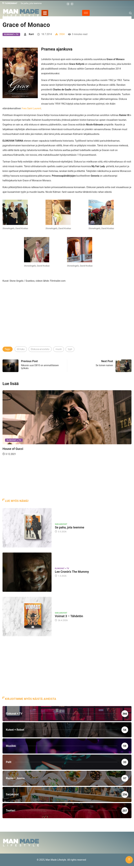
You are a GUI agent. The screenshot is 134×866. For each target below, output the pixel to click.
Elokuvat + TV (11, 34)
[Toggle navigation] (44, 12)
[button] (68, 4)
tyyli (70, 349)
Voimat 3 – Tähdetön (69, 616)
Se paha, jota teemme (31, 3)
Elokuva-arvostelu (40, 349)
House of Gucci (13, 449)
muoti (59, 349)
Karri (31, 34)
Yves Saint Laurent (31, 108)
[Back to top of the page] (129, 859)
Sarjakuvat (61, 524)
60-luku (21, 349)
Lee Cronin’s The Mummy (72, 571)
